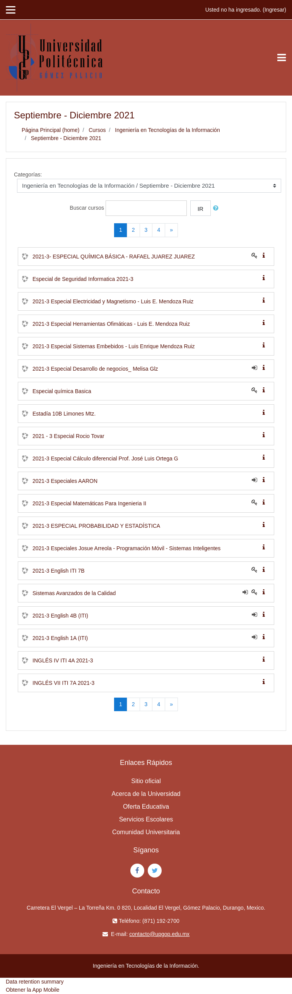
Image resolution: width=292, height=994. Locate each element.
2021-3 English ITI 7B (58, 571)
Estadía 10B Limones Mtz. (64, 414)
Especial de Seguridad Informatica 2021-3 (82, 279)
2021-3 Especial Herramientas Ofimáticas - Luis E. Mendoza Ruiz (111, 324)
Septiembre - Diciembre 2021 (66, 138)
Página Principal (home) (50, 130)
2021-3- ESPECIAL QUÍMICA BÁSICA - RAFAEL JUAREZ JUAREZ (113, 256)
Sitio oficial (146, 781)
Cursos (97, 130)
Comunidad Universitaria (146, 832)
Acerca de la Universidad (146, 793)
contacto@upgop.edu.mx (159, 934)
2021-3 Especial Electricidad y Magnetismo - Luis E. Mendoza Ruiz (112, 301)
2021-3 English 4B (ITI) (60, 615)
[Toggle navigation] (281, 57)
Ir (200, 208)
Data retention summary (34, 982)
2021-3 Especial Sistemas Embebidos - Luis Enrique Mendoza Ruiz (113, 346)
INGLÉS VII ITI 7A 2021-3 (63, 683)
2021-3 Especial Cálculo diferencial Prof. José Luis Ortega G (105, 458)
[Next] (171, 230)
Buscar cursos (87, 208)
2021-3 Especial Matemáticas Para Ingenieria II (89, 503)
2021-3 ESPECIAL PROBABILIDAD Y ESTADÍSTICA (96, 526)
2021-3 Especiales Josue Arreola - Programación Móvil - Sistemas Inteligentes (126, 548)
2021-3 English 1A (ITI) (60, 638)
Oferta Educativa (146, 806)
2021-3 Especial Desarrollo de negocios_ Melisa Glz (95, 369)
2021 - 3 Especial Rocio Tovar (68, 436)
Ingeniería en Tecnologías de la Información (167, 130)
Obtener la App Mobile (33, 990)
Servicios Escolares (146, 819)
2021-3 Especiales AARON (64, 481)
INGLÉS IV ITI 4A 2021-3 (62, 660)
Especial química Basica (61, 391)
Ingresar (274, 10)
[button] (217, 208)
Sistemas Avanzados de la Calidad (74, 593)
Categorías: (28, 174)
